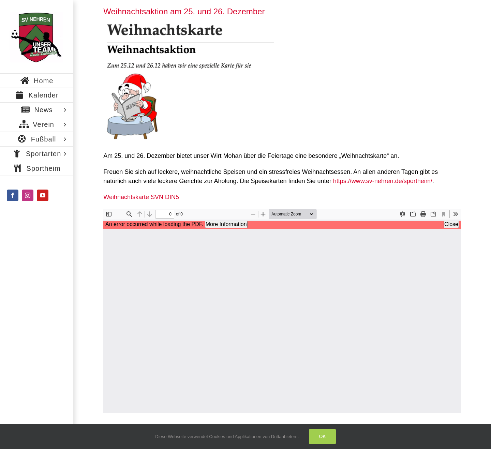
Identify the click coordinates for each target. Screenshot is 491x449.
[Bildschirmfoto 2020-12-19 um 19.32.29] (188, 81)
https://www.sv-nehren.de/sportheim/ (382, 181)
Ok (322, 436)
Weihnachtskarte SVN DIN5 (141, 197)
